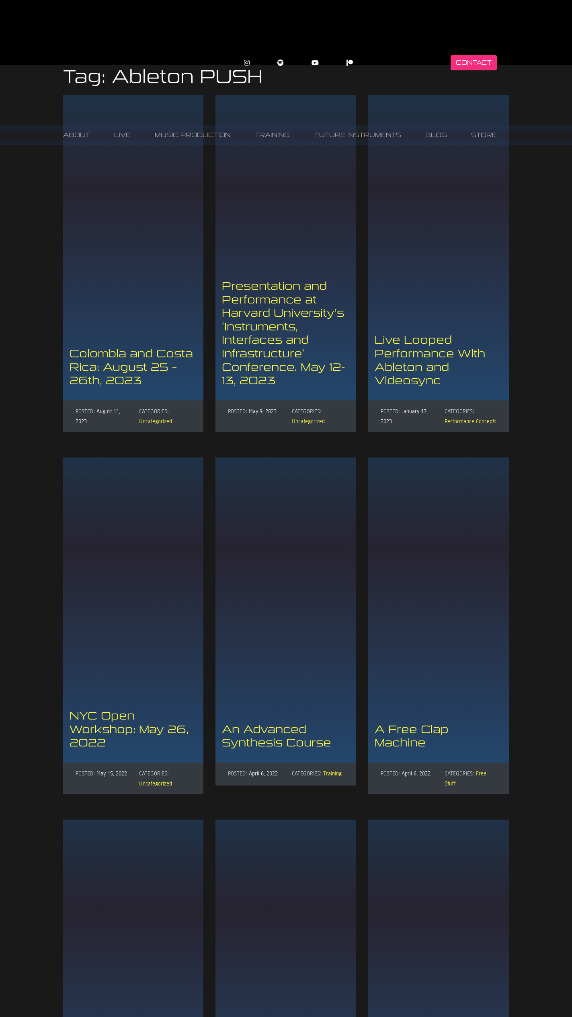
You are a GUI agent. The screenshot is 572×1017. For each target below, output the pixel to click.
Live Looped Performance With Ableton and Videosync (430, 360)
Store (484, 135)
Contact (474, 62)
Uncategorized (155, 420)
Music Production (193, 135)
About (76, 135)
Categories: (154, 411)
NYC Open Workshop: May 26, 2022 (129, 729)
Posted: (85, 411)
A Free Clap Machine (412, 736)
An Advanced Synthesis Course (276, 736)
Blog (436, 135)
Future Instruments (357, 135)
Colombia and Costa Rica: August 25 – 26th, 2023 (131, 367)
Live (122, 135)
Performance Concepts (470, 420)
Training (272, 135)
